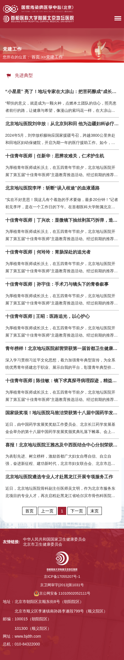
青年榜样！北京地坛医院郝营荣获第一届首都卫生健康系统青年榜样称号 (62, 348)
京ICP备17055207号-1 (62, 576)
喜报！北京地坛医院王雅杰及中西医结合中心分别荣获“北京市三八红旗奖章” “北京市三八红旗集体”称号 (62, 445)
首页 (35, 57)
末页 (94, 510)
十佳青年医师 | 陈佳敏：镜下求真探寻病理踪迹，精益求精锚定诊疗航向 (62, 380)
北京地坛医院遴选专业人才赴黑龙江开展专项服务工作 (59, 476)
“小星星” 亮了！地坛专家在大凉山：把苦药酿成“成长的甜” (62, 91)
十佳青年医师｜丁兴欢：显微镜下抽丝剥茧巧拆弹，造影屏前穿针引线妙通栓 (62, 220)
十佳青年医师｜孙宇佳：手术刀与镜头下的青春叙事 (57, 284)
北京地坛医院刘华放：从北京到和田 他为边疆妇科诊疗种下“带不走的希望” (62, 123)
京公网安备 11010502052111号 (62, 593)
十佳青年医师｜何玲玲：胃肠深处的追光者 (48, 252)
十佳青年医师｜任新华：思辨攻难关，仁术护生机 (54, 155)
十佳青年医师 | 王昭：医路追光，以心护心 (47, 316)
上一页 (47, 510)
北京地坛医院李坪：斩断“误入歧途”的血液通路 (52, 188)
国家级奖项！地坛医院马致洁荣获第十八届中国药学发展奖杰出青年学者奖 (62, 412)
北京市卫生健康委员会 (42, 544)
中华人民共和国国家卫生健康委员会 (54, 539)
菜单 (116, 19)
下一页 (76, 510)
